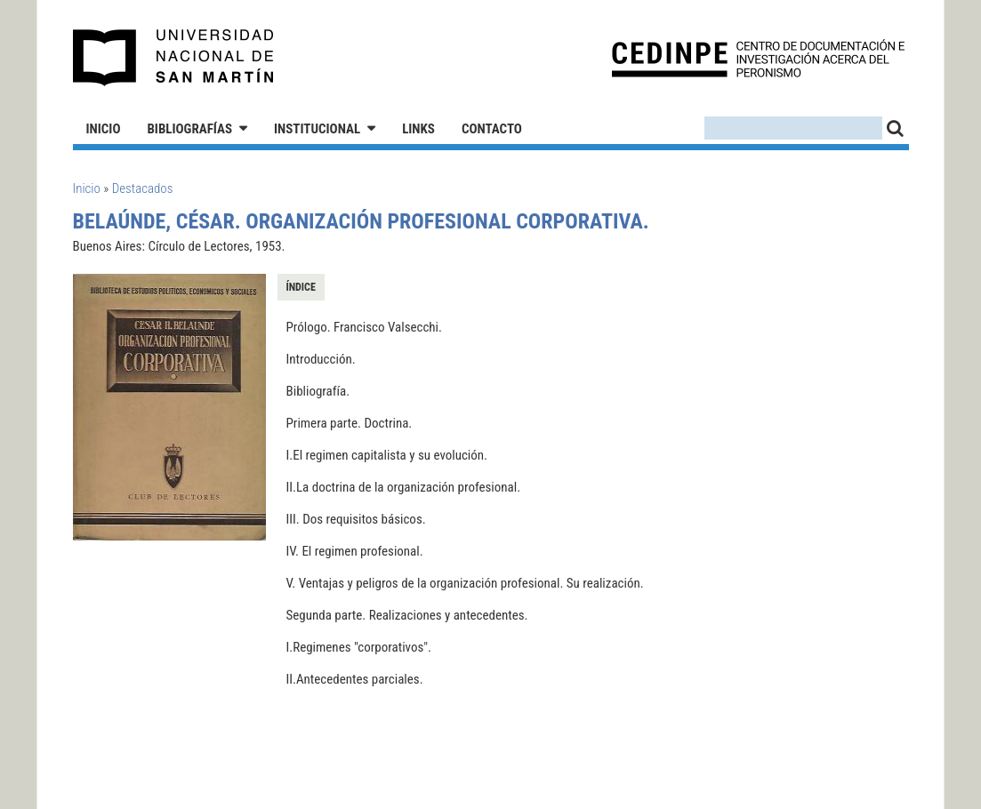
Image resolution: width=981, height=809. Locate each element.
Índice (301, 287)
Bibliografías (189, 129)
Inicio (103, 129)
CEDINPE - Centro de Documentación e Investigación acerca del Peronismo (758, 58)
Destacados (142, 188)
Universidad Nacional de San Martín (174, 57)
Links (418, 129)
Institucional (317, 129)
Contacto (492, 129)
